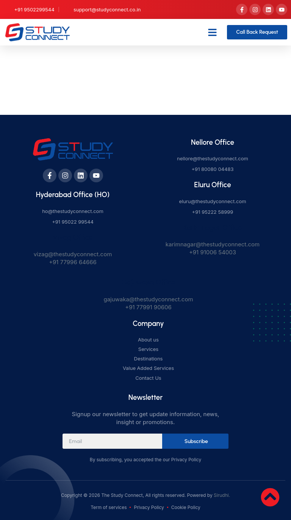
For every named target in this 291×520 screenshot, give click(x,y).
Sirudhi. (222, 495)
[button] (212, 32)
